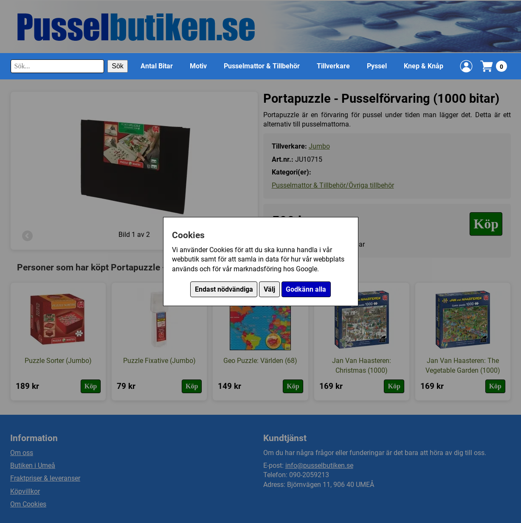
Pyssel (377, 66)
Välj (269, 289)
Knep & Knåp (423, 66)
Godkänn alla (306, 289)
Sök (118, 66)
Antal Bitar (157, 66)
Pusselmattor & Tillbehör (262, 66)
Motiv (198, 66)
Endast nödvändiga (224, 289)
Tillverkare (333, 66)
